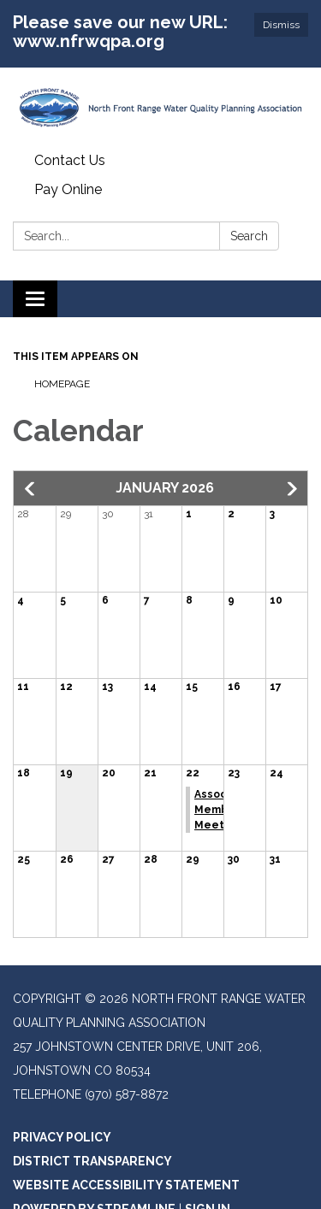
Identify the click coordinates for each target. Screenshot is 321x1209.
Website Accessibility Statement (126, 1185)
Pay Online (68, 189)
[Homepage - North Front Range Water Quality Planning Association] (160, 107)
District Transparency (92, 1161)
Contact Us (69, 160)
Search (249, 236)
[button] (31, 489)
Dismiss (281, 25)
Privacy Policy (62, 1137)
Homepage (62, 384)
